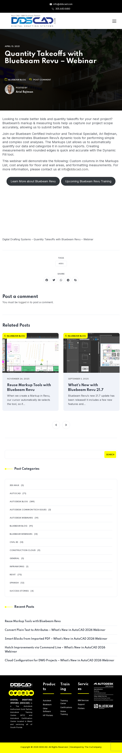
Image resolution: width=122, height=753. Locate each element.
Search (110, 455)
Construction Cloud (23, 550)
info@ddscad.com (61, 4)
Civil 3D (14, 542)
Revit (13, 575)
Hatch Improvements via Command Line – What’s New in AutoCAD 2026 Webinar (55, 649)
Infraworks (17, 567)
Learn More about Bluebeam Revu (33, 181)
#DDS (61, 264)
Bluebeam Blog (15, 80)
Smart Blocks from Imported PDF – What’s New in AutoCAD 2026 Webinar (56, 638)
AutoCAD (15, 493)
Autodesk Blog (19, 502)
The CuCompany (93, 747)
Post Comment (42, 80)
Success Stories (19, 591)
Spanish (14, 583)
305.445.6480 (61, 8)
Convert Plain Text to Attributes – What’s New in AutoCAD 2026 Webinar (55, 630)
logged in (23, 302)
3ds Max (14, 485)
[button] (56, 425)
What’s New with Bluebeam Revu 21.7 (86, 387)
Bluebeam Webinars (21, 534)
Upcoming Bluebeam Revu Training (88, 181)
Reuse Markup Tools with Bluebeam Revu (29, 387)
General (14, 558)
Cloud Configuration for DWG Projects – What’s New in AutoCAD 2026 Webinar (59, 660)
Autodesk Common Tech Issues (28, 510)
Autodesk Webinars (21, 518)
